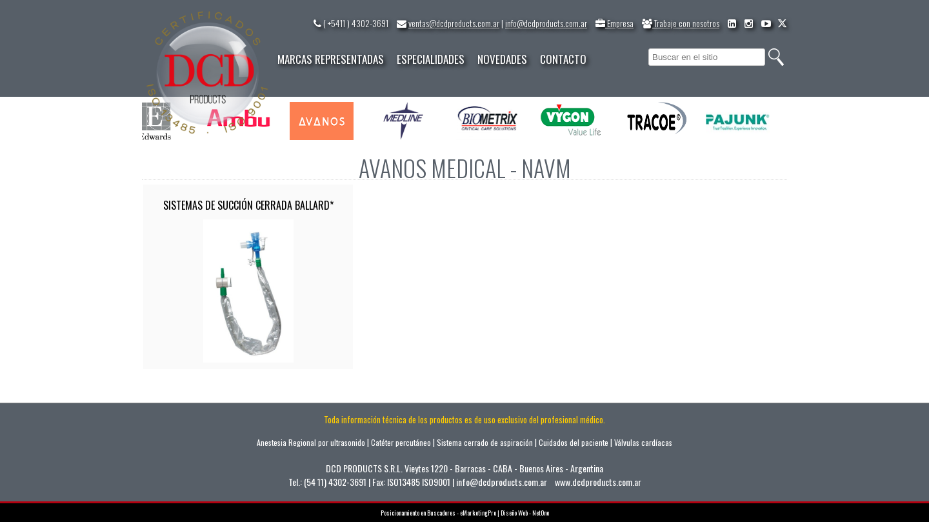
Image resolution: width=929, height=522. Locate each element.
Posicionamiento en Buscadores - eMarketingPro (438, 512)
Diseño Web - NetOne (525, 512)
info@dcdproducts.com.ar (546, 23)
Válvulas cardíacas (643, 442)
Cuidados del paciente (573, 442)
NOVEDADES (502, 59)
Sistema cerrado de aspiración (485, 442)
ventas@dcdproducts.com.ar (453, 23)
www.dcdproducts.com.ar (598, 481)
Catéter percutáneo (401, 442)
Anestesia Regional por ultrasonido (311, 442)
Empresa (614, 23)
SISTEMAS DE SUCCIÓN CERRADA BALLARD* (248, 205)
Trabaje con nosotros (680, 23)
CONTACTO (563, 59)
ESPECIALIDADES (430, 59)
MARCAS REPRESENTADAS (330, 59)
